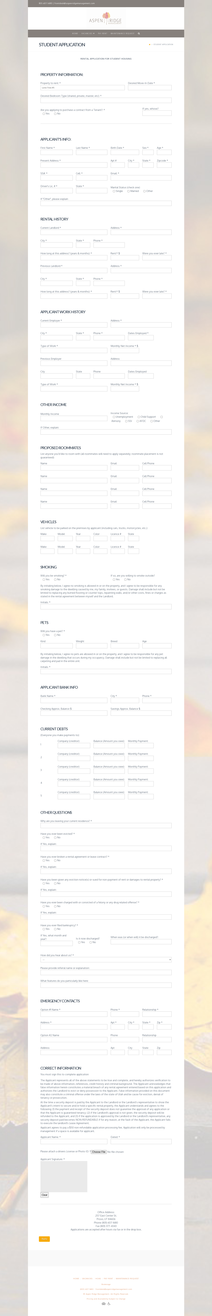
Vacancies (87, 1278)
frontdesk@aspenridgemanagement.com (75, 3)
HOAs (98, 1278)
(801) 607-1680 (87, 1289)
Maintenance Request (127, 1278)
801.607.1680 (45, 3)
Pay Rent (108, 1278)
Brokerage (106, 1284)
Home (76, 1278)
